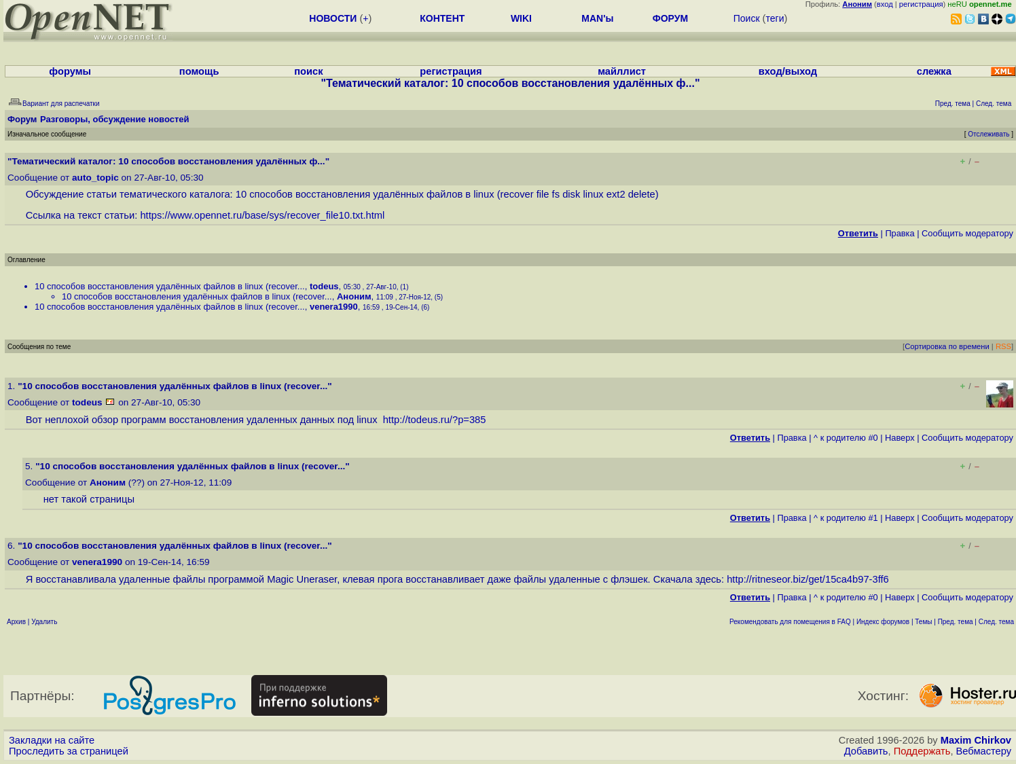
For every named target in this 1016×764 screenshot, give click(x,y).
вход (885, 4)
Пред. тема (955, 621)
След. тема (996, 621)
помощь (199, 71)
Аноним (354, 296)
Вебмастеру (983, 751)
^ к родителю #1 (846, 518)
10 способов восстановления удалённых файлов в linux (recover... (170, 286)
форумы (70, 71)
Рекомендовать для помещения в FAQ (790, 621)
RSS (1003, 346)
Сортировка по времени (947, 346)
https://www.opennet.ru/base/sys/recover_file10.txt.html (262, 215)
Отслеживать (988, 134)
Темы (923, 621)
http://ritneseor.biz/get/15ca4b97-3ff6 (808, 579)
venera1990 (334, 307)
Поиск (746, 18)
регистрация (921, 4)
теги (774, 18)
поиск (308, 71)
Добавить (866, 751)
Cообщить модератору (967, 233)
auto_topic (95, 177)
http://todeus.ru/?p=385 (434, 419)
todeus (324, 286)
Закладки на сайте (51, 740)
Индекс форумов (882, 621)
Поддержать (922, 751)
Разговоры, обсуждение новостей (114, 119)
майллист (622, 71)
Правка (899, 233)
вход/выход (788, 71)
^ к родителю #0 (846, 438)
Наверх (900, 438)
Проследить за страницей (68, 751)
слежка (934, 71)
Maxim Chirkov (976, 740)
